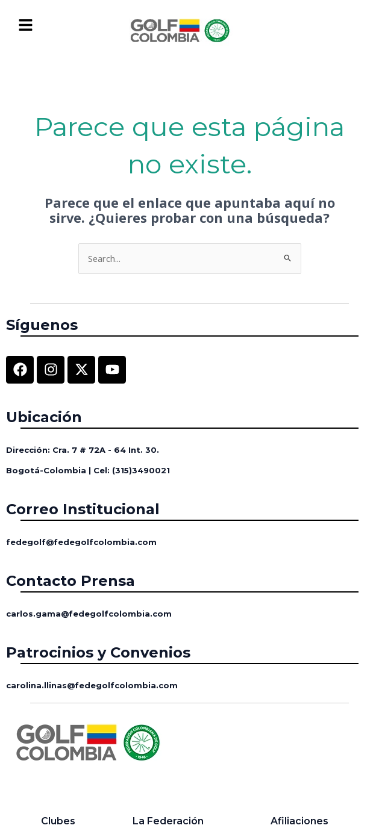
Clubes (58, 821)
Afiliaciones (299, 821)
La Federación (168, 821)
